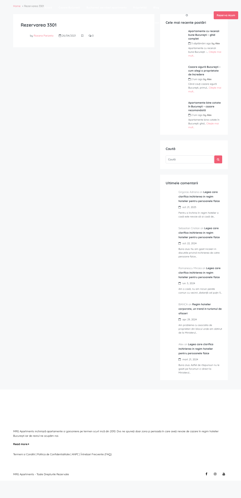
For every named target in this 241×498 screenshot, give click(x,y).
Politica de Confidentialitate (54, 471)
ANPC (75, 471)
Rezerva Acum (226, 15)
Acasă (48, 7)
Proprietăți (140, 7)
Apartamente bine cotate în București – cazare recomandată (204, 106)
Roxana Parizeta (43, 35)
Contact (154, 22)
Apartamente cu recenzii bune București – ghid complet (203, 34)
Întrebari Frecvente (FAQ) (96, 471)
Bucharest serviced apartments (106, 7)
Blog (156, 7)
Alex (217, 43)
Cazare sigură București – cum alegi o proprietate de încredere (204, 70)
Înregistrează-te (200, 15)
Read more (21, 461)
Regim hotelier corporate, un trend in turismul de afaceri (200, 326)
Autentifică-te (174, 15)
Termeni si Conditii (24, 471)
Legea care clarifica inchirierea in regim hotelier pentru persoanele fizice (198, 366)
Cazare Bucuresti (69, 7)
